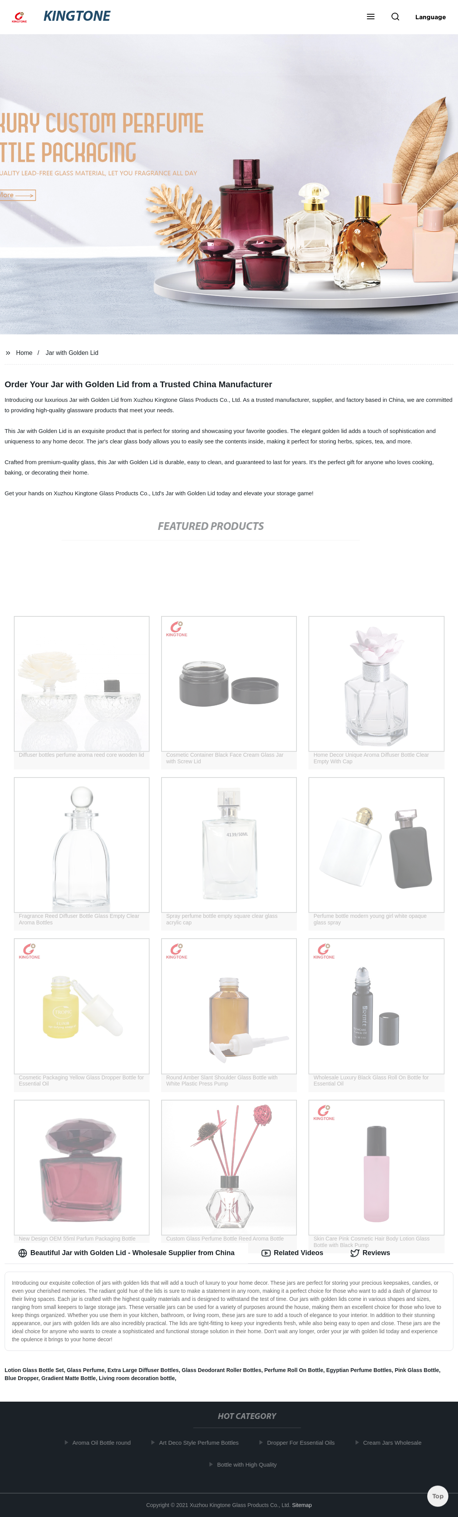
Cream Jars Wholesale (396, 1442)
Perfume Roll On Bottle (293, 1370)
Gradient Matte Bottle (69, 1378)
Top (438, 1496)
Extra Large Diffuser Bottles (143, 1370)
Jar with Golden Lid (72, 353)
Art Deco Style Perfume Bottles (203, 1442)
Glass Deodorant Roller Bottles (221, 1370)
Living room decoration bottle (137, 1378)
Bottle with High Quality (251, 1464)
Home (24, 353)
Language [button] (430, 16)
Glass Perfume (86, 1370)
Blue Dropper (21, 1378)
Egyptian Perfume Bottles (358, 1370)
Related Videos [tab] (292, 1253)
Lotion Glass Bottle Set (34, 1370)
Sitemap (301, 1505)
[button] (370, 17)
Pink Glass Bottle (417, 1370)
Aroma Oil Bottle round (105, 1442)
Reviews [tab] (370, 1253)
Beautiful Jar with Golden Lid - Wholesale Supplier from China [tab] (126, 1253)
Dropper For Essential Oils (304, 1442)
